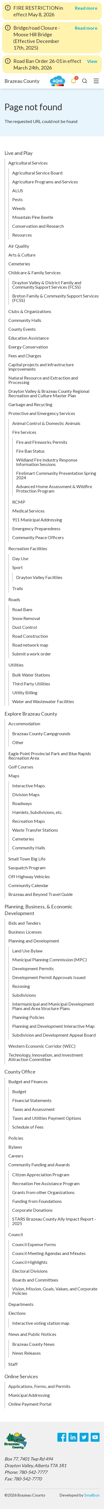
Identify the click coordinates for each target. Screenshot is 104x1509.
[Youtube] (95, 1437)
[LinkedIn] (73, 1437)
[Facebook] (61, 1437)
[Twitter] (84, 1437)
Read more (86, 8)
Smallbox (92, 1495)
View (92, 61)
